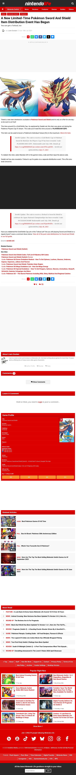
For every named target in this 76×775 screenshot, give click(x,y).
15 (42, 284)
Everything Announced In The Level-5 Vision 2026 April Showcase (34, 651)
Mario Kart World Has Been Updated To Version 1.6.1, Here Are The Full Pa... (36, 625)
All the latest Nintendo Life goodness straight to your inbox (38, 766)
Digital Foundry (49, 755)
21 (13, 574)
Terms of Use (68, 662)
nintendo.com (6, 470)
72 (13, 550)
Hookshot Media (13, 748)
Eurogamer (23, 759)
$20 (47, 477)
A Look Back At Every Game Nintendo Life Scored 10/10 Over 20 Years (35, 612)
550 (12, 525)
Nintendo (4, 429)
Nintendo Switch (13, 14)
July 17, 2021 (43, 150)
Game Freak (5, 434)
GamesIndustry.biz (40, 759)
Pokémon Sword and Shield (41, 120)
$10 (65, 477)
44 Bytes (46, 748)
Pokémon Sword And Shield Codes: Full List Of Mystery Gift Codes (20, 466)
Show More (38, 726)
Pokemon (24, 14)
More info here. (65, 133)
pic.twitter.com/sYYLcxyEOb (43, 147)
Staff (17, 662)
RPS (56, 759)
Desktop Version (53, 665)
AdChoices (53, 748)
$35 (29, 477)
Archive (29, 665)
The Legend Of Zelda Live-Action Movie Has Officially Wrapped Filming (34, 638)
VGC (30, 759)
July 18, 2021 (43, 227)
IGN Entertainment (31, 748)
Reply (47, 366)
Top (5, 662)
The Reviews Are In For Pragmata (22, 620)
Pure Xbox (24, 755)
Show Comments (38, 382)
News (3, 14)
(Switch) (14, 249)
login (40, 402)
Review (17, 257)
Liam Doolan (12, 31)
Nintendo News (61, 755)
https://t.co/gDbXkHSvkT (23, 147)
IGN (70, 755)
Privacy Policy (56, 662)
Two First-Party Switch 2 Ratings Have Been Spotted (27, 642)
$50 (11, 477)
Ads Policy (20, 665)
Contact (46, 662)
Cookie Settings (39, 665)
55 (13, 537)
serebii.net (10, 241)
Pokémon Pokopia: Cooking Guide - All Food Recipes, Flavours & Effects (34, 633)
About (11, 662)
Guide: (22, 264)
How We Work (26, 662)
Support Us (37, 662)
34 (13, 562)
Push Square (14, 755)
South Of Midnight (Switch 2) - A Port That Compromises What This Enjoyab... (37, 646)
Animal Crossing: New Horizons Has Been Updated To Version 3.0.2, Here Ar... (36, 616)
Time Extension (35, 755)
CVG (51, 759)
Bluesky (40, 366)
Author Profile (30, 366)
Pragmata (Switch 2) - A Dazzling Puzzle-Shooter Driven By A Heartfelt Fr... (36, 629)
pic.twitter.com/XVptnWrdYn (43, 224)
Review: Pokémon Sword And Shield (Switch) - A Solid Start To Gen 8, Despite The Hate (26, 461)
